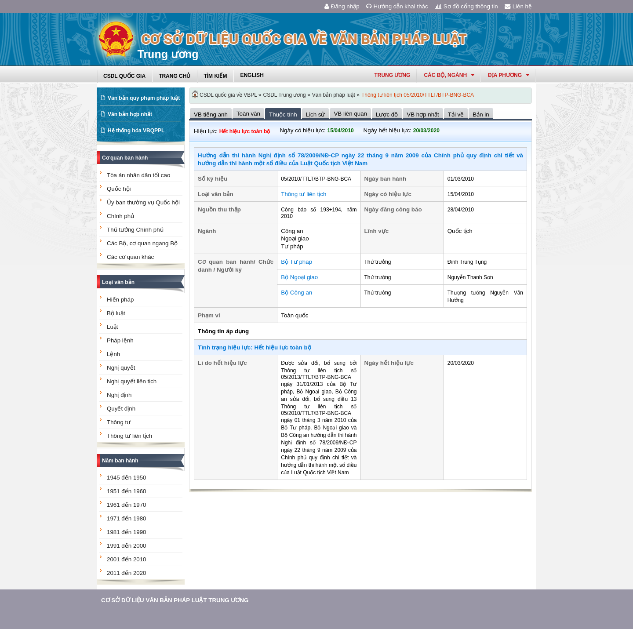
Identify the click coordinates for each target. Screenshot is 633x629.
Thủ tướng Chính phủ (135, 229)
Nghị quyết (121, 367)
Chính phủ (120, 216)
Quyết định (121, 408)
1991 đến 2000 (126, 545)
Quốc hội (119, 188)
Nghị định (119, 395)
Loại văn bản (118, 282)
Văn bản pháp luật (333, 95)
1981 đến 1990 (126, 532)
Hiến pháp (120, 299)
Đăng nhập (342, 6)
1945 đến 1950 (126, 477)
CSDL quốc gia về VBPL (228, 95)
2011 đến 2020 (126, 573)
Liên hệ (518, 6)
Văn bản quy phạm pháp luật (144, 98)
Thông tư (119, 422)
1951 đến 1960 (126, 491)
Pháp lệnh (120, 340)
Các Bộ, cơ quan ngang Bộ (142, 243)
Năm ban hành (120, 461)
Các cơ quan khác (130, 257)
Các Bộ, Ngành (449, 75)
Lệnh (113, 354)
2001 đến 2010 (126, 559)
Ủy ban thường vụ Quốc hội (143, 202)
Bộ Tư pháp (296, 261)
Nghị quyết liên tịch (131, 381)
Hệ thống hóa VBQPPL (136, 130)
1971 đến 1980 (126, 518)
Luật (112, 327)
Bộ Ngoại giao (299, 277)
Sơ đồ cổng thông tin (466, 6)
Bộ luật (116, 313)
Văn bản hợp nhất (130, 114)
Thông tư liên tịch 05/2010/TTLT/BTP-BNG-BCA (417, 95)
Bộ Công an (296, 292)
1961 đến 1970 (126, 505)
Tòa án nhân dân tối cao (138, 175)
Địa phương (508, 75)
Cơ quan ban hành (125, 158)
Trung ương (392, 75)
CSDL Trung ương (284, 95)
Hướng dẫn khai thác (397, 6)
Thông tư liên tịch (129, 436)
